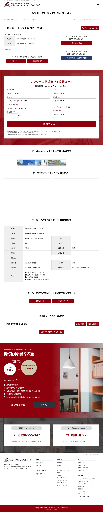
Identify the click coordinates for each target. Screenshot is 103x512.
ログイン (59, 467)
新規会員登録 (60, 465)
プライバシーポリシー (83, 496)
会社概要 (80, 489)
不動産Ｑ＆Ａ (60, 475)
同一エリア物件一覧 (62, 485)
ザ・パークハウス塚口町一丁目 (32, 19)
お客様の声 (81, 486)
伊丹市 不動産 (39, 465)
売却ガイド (81, 462)
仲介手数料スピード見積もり (64, 470)
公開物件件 (16, 61)
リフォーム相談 (82, 484)
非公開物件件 (38, 61)
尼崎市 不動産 (7, 19)
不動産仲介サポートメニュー (85, 481)
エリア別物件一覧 (61, 477)
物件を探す (59, 462)
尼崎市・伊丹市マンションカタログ (18, 19)
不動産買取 (81, 470)
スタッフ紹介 (81, 491)
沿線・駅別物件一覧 (62, 480)
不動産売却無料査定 (83, 467)
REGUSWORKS (54, 509)
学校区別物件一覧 (61, 483)
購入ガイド (59, 472)
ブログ (79, 499)
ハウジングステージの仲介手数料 (86, 479)
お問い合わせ (81, 494)
